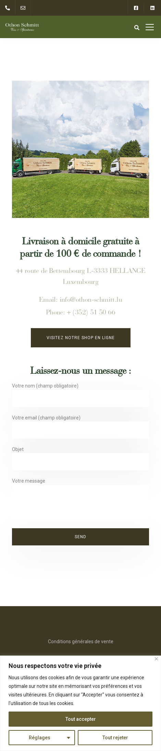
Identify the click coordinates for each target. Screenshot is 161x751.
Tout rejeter (115, 737)
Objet (80, 460)
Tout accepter (80, 719)
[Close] (156, 658)
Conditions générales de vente (80, 641)
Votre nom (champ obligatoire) (80, 396)
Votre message (80, 500)
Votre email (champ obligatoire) (80, 428)
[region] (80, 703)
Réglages (39, 737)
